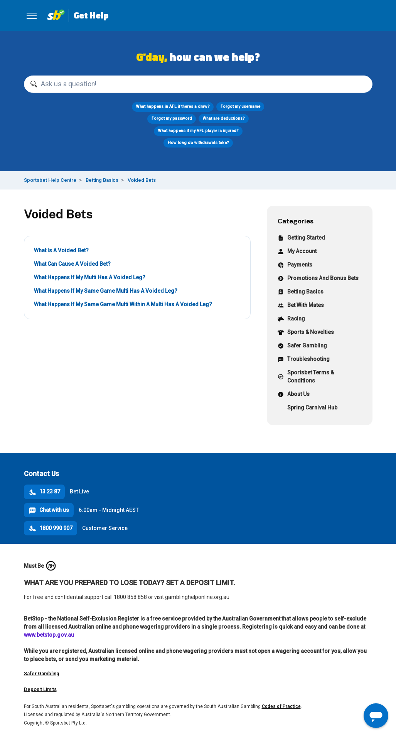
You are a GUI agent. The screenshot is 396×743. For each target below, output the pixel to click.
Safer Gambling (302, 346)
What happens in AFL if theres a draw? (173, 106)
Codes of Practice (281, 706)
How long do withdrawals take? (198, 142)
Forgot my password (172, 118)
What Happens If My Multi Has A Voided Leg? (89, 277)
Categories (295, 221)
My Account (297, 252)
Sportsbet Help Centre (50, 180)
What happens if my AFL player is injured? (198, 130)
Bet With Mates (301, 306)
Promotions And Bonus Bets (318, 279)
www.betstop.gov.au (49, 635)
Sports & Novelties (306, 333)
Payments (295, 266)
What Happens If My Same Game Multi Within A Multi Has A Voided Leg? (123, 304)
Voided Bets (142, 180)
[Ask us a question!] (198, 84)
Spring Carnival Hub (307, 408)
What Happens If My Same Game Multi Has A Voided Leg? (105, 291)
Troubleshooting (304, 360)
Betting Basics (102, 180)
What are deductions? (224, 118)
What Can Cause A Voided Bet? (72, 264)
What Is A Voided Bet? (61, 250)
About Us (294, 395)
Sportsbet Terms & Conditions (306, 376)
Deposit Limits (40, 689)
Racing (291, 319)
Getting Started (301, 239)
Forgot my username (240, 106)
